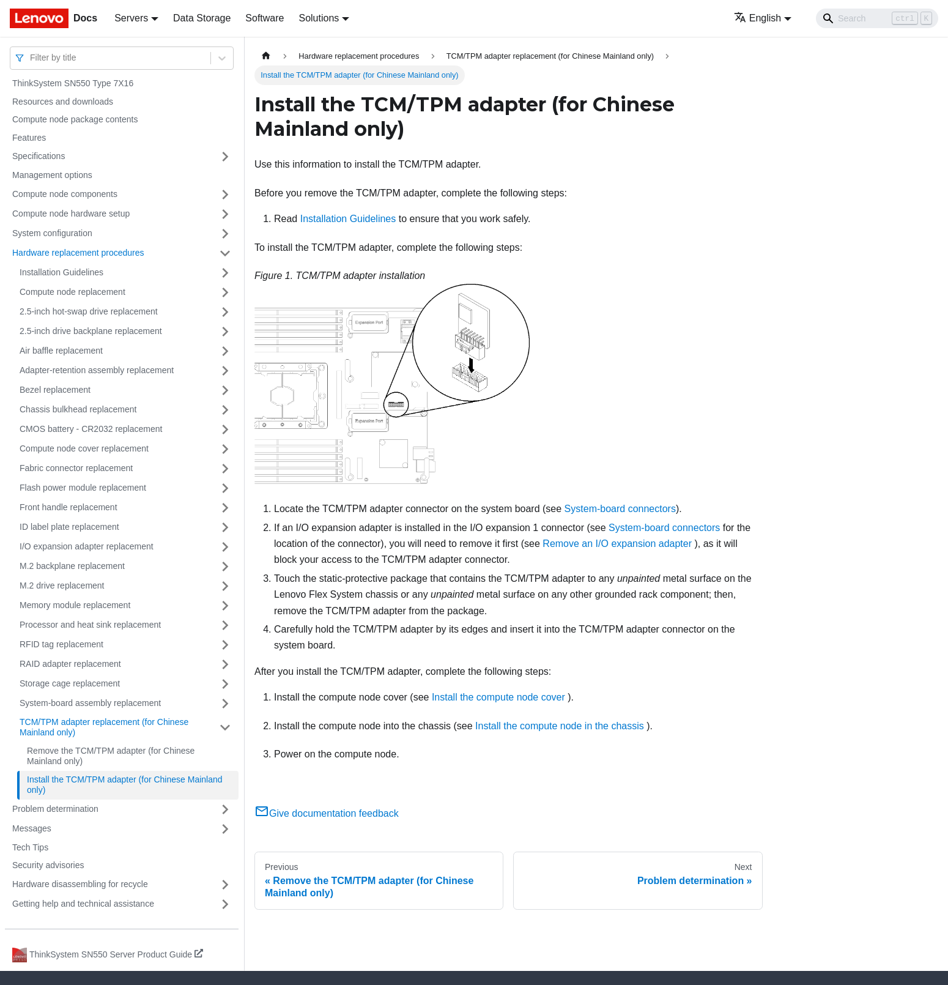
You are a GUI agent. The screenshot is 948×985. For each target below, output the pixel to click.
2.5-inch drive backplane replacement (91, 331)
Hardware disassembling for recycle (80, 884)
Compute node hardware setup (71, 213)
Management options (52, 175)
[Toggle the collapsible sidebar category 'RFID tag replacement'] (225, 645)
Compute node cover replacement (84, 448)
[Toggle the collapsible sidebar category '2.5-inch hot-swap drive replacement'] (225, 312)
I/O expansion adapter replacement (87, 546)
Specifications (38, 156)
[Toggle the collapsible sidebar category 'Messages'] (225, 829)
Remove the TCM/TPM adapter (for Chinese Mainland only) (110, 756)
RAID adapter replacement (70, 664)
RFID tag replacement (61, 644)
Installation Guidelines (61, 272)
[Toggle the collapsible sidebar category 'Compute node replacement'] (225, 292)
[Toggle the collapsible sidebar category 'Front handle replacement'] (225, 508)
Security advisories (48, 865)
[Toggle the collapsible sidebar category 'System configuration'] (225, 233)
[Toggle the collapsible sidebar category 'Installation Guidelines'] (225, 273)
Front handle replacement (68, 507)
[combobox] (31, 58)
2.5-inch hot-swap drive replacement (89, 311)
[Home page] (266, 55)
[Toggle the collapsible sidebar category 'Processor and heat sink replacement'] (225, 625)
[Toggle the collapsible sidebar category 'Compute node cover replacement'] (225, 449)
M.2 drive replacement (62, 585)
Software (264, 18)
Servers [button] (131, 18)
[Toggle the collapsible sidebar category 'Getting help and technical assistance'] (225, 904)
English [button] (757, 18)
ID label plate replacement (69, 527)
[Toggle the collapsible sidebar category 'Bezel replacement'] (225, 390)
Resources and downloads (62, 101)
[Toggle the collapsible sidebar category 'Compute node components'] (225, 194)
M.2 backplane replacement (72, 566)
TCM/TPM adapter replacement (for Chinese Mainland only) (104, 727)
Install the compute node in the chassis (559, 726)
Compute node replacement (72, 292)
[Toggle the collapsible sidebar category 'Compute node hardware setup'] (225, 214)
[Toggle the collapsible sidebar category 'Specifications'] (225, 156)
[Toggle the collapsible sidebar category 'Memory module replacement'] (225, 605)
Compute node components (64, 194)
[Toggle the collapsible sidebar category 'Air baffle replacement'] (225, 351)
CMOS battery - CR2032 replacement (91, 429)
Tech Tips (30, 847)
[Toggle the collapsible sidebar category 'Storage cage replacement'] (225, 684)
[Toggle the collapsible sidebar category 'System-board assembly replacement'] (225, 703)
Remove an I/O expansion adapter (617, 543)
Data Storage (202, 18)
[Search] (877, 18)
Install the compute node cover (498, 697)
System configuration (52, 233)
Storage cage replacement (70, 683)
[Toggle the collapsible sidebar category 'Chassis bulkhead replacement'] (225, 410)
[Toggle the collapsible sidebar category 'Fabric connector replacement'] (225, 468)
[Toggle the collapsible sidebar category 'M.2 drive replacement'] (225, 586)
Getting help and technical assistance (83, 904)
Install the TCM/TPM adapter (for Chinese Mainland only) (125, 785)
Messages (31, 828)
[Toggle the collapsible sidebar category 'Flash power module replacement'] (225, 488)
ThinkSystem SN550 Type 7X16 (72, 83)
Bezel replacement (55, 390)
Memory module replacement (75, 605)
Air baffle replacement (61, 350)
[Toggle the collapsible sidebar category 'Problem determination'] (225, 809)
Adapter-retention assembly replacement (97, 370)
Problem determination (55, 809)
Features (29, 138)
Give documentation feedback (326, 813)
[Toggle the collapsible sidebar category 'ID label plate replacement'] (225, 527)
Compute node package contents (75, 119)
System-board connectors (620, 509)
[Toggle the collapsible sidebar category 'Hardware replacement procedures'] (225, 253)
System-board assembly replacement (90, 703)
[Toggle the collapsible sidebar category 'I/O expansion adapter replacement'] (225, 547)
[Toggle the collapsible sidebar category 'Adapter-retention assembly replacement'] (225, 371)
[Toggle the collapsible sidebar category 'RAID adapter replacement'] (225, 664)
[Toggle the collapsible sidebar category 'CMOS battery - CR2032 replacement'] (225, 429)
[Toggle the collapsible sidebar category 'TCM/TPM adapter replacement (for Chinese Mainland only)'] (225, 727)
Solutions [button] (318, 18)
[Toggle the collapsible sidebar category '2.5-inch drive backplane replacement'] (225, 331)
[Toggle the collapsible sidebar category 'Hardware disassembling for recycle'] (225, 884)
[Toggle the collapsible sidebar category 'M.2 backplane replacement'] (225, 566)
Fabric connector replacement (76, 468)
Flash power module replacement (83, 487)
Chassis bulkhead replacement (78, 409)
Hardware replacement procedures (78, 253)
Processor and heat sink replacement (90, 625)
